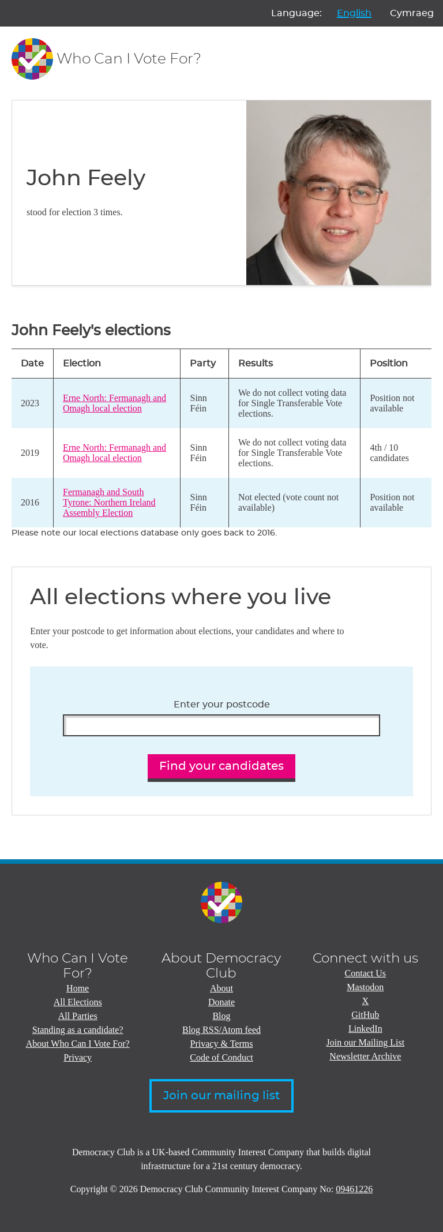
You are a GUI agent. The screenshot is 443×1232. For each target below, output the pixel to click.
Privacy (77, 1057)
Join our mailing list (221, 1096)
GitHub (365, 1015)
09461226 (354, 1189)
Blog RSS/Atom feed (221, 1030)
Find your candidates (221, 766)
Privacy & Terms (221, 1043)
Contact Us (365, 973)
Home (77, 988)
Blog (221, 1016)
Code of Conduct (221, 1057)
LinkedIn (365, 1028)
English (354, 13)
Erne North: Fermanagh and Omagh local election (114, 403)
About (221, 988)
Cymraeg (412, 13)
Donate (221, 1002)
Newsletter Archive (365, 1056)
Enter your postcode (222, 704)
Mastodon (365, 987)
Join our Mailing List (365, 1042)
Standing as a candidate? (77, 1030)
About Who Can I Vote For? (78, 1043)
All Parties (77, 1016)
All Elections (78, 1002)
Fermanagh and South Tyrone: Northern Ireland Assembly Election (109, 502)
